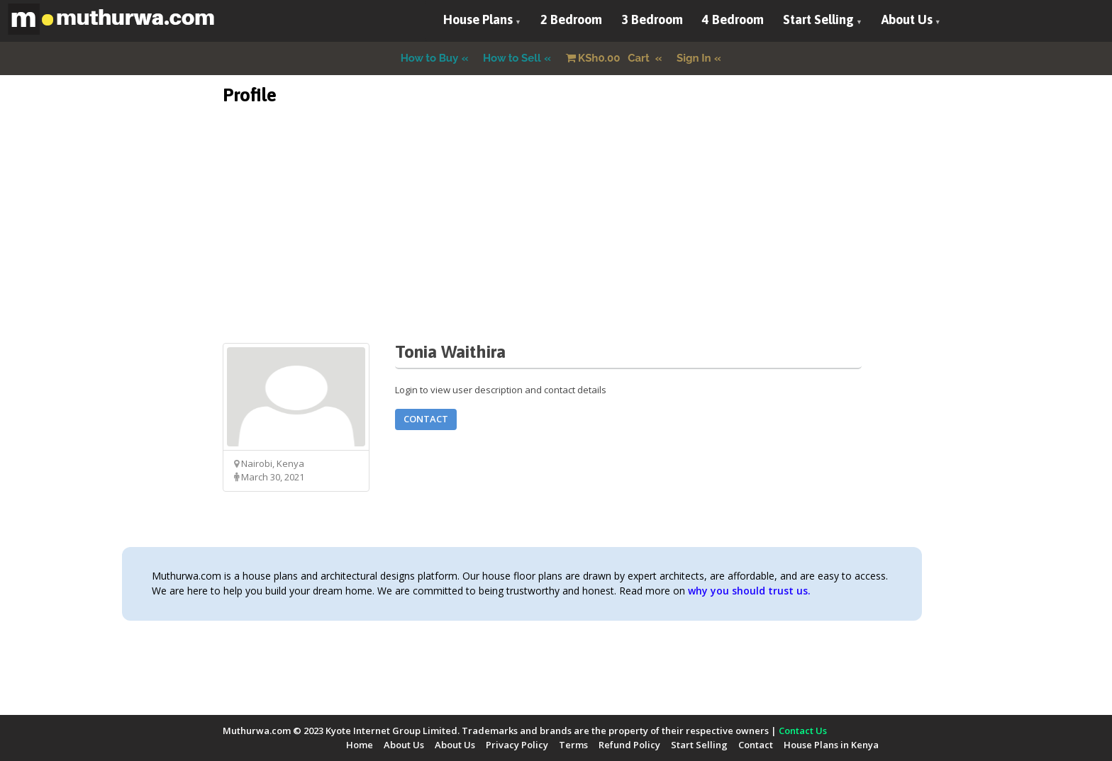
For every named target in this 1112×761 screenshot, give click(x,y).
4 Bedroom (733, 19)
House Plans (478, 19)
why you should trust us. (749, 590)
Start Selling (818, 19)
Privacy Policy (517, 744)
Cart (609, 58)
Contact (426, 418)
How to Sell (512, 58)
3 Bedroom (652, 19)
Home (359, 744)
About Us (907, 19)
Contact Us (803, 730)
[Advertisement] (556, 244)
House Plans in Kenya (831, 744)
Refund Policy (629, 744)
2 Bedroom (571, 19)
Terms (573, 744)
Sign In (694, 58)
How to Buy (430, 58)
